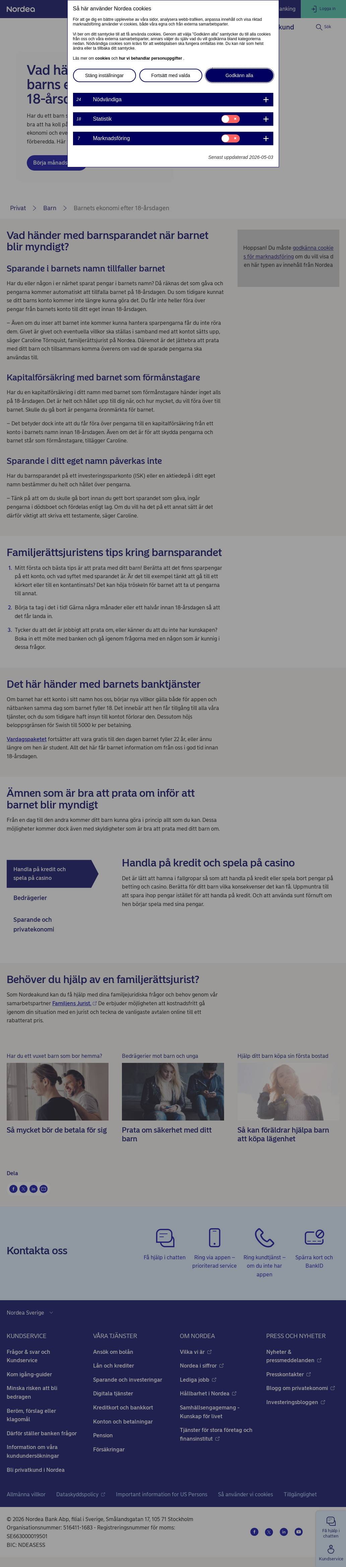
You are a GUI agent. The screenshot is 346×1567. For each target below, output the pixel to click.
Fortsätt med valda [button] (170, 75)
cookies (103, 58)
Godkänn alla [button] (239, 75)
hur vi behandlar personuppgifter (151, 58)
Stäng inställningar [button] (104, 75)
